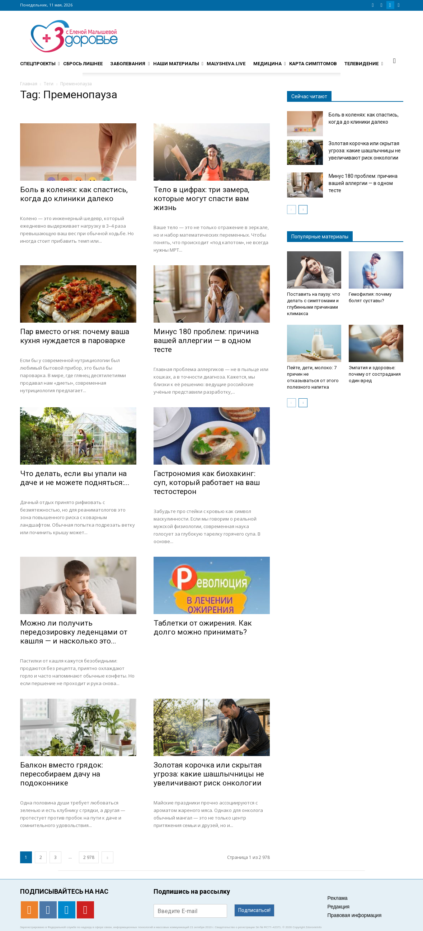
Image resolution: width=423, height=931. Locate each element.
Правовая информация (355, 915)
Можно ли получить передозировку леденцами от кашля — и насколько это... (73, 632)
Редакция (339, 906)
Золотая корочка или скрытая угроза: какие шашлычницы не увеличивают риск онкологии (209, 774)
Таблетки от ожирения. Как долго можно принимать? (203, 627)
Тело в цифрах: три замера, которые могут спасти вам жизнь (201, 198)
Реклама (338, 898)
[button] (394, 60)
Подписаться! (254, 910)
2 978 (88, 857)
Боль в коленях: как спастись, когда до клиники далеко (74, 194)
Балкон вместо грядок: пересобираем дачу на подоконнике (61, 774)
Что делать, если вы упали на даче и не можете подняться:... (75, 478)
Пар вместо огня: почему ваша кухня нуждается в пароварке (74, 336)
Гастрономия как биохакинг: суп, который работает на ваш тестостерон (207, 482)
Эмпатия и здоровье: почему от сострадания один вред (375, 374)
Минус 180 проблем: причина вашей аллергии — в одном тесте (206, 340)
